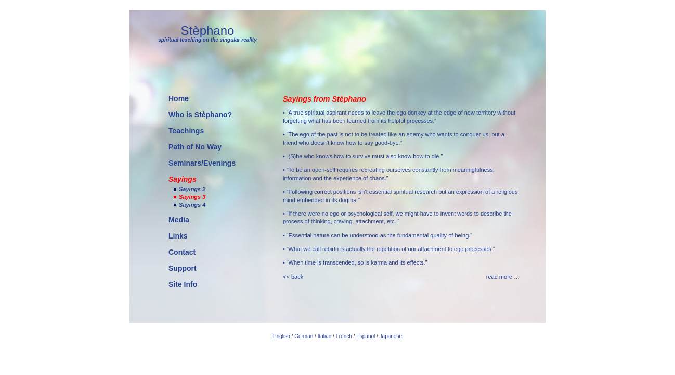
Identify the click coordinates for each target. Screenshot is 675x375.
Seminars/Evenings (202, 163)
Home (178, 98)
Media (178, 220)
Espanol (365, 336)
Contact (182, 252)
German (303, 336)
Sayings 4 (192, 205)
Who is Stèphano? (200, 114)
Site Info (182, 284)
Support (182, 268)
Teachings (186, 131)
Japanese (391, 336)
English (281, 336)
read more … (503, 276)
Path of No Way (195, 147)
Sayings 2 (192, 189)
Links (178, 236)
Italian (325, 336)
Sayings (182, 179)
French (344, 336)
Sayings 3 (192, 197)
